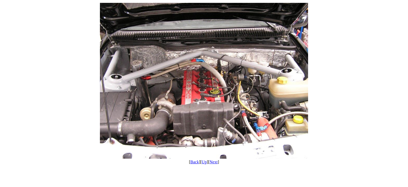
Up (204, 162)
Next (213, 162)
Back (194, 162)
